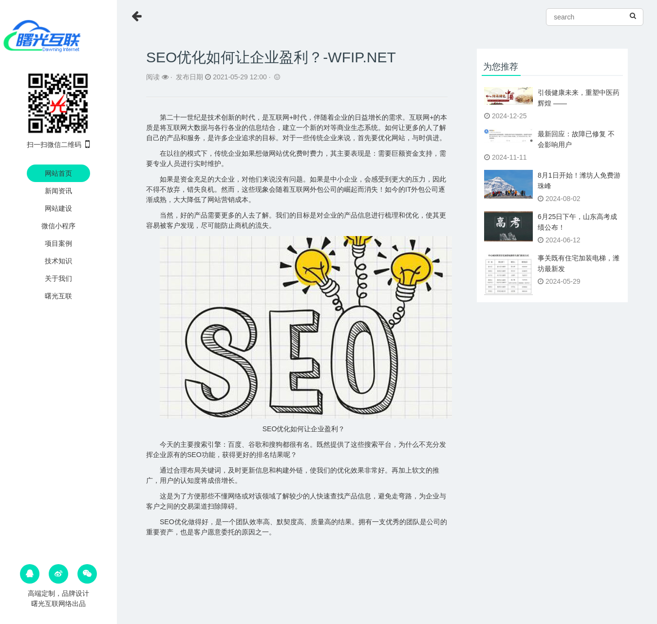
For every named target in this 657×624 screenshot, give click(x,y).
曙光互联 (58, 296)
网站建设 (58, 208)
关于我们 (58, 278)
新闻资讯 (58, 191)
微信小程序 (58, 226)
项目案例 (58, 243)
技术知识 (58, 261)
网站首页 (58, 173)
